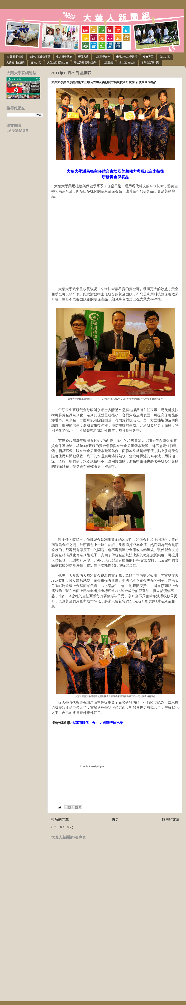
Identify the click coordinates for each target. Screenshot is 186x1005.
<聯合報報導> (87, 723)
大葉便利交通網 (15, 62)
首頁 (115, 819)
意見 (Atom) (66, 827)
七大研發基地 (64, 56)
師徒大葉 (36, 62)
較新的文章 (60, 819)
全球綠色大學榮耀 (126, 56)
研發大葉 (83, 56)
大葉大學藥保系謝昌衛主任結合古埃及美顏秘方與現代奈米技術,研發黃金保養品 (103, 82)
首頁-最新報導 (15, 56)
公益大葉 (165, 56)
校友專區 (148, 56)
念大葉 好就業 (127, 62)
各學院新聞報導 (150, 62)
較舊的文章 (170, 819)
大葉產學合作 (102, 56)
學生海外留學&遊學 (85, 62)
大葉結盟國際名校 (57, 62)
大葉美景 (107, 62)
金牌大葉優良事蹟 (40, 56)
